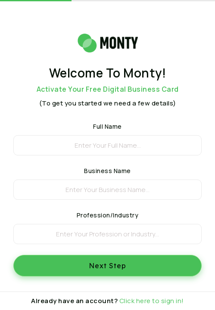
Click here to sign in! (151, 300)
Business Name (107, 171)
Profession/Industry (108, 215)
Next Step (107, 265)
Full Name (107, 126)
